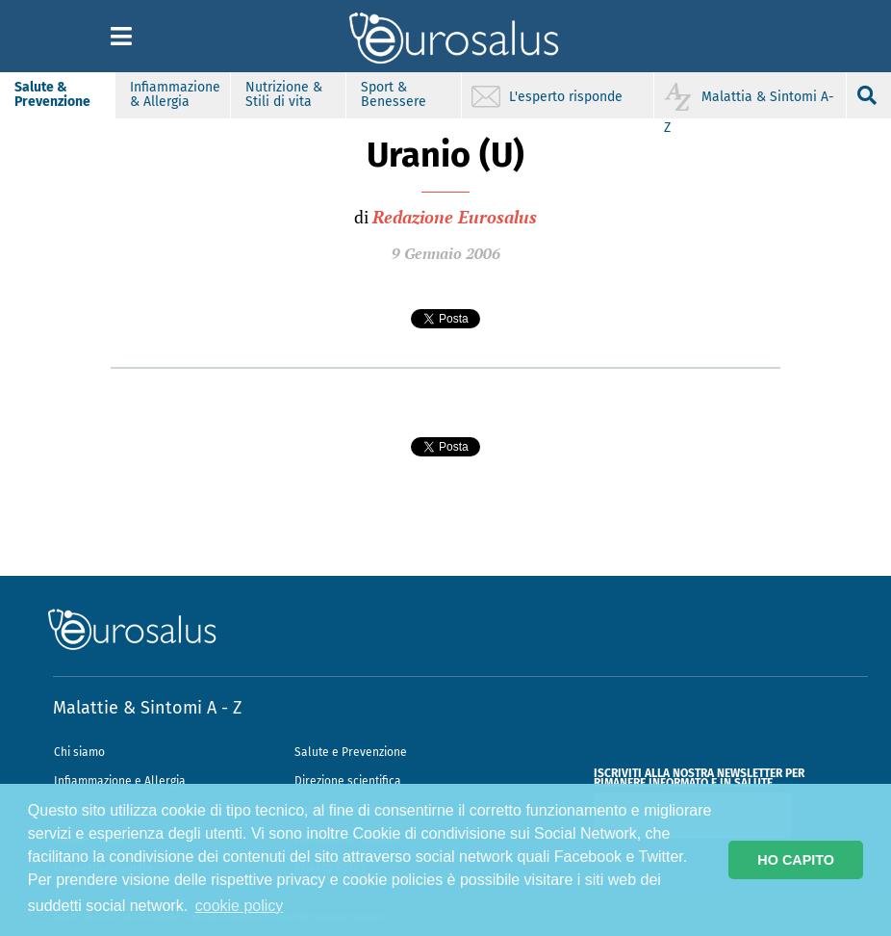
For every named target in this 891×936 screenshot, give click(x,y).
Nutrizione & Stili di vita (283, 94)
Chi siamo (79, 752)
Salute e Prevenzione (350, 752)
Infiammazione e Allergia (120, 781)
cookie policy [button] (239, 905)
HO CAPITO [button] (795, 860)
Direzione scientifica (347, 781)
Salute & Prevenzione (52, 94)
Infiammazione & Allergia (175, 94)
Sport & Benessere (393, 94)
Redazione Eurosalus (454, 216)
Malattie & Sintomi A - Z (147, 707)
